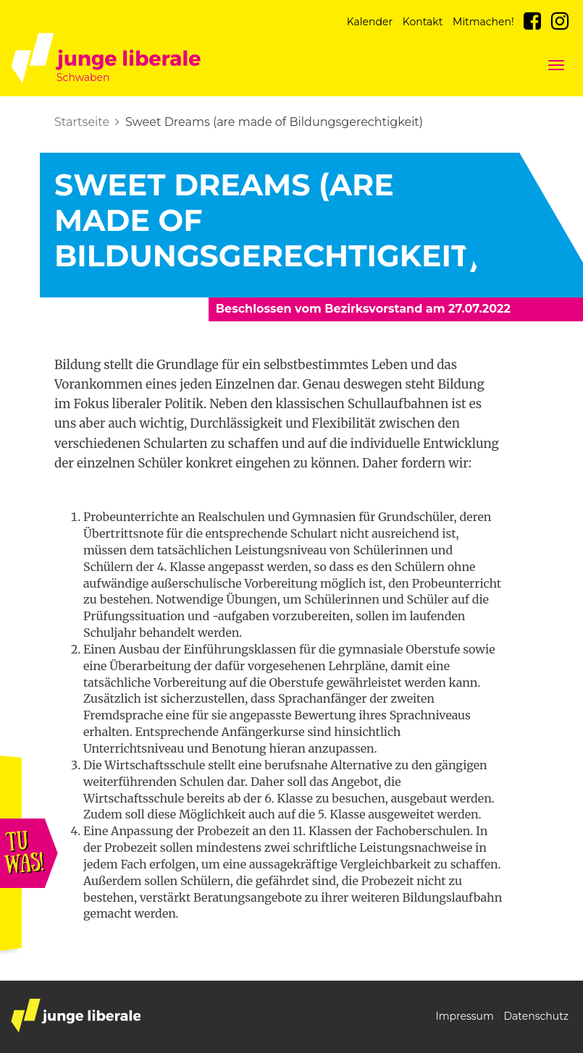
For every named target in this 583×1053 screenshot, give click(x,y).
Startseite (81, 122)
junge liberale (75, 1016)
